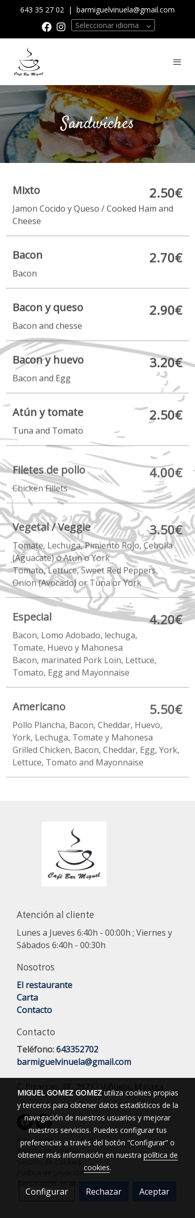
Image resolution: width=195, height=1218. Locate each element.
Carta (27, 997)
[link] (28, 62)
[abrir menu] (177, 61)
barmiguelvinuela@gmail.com (125, 10)
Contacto (34, 1010)
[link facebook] (46, 26)
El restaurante (44, 985)
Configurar (46, 1191)
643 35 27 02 (43, 10)
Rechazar (104, 1191)
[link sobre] (97, 860)
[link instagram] (61, 26)
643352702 (77, 1049)
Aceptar (154, 1191)
